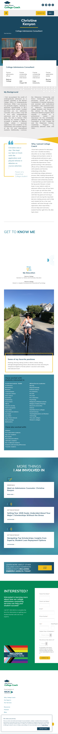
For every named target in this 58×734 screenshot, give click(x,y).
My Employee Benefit (10, 705)
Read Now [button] (10, 500)
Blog (5, 698)
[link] (16, 491)
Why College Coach (9, 683)
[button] (6, 13)
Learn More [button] (45, 554)
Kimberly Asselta (15, 557)
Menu (50, 13)
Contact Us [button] (40, 13)
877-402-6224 (11, 596)
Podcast (6, 696)
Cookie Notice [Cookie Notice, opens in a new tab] (44, 725)
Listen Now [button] (37, 500)
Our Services (8, 689)
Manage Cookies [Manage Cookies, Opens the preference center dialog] (43, 728)
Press (5, 703)
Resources (7, 693)
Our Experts (7, 686)
